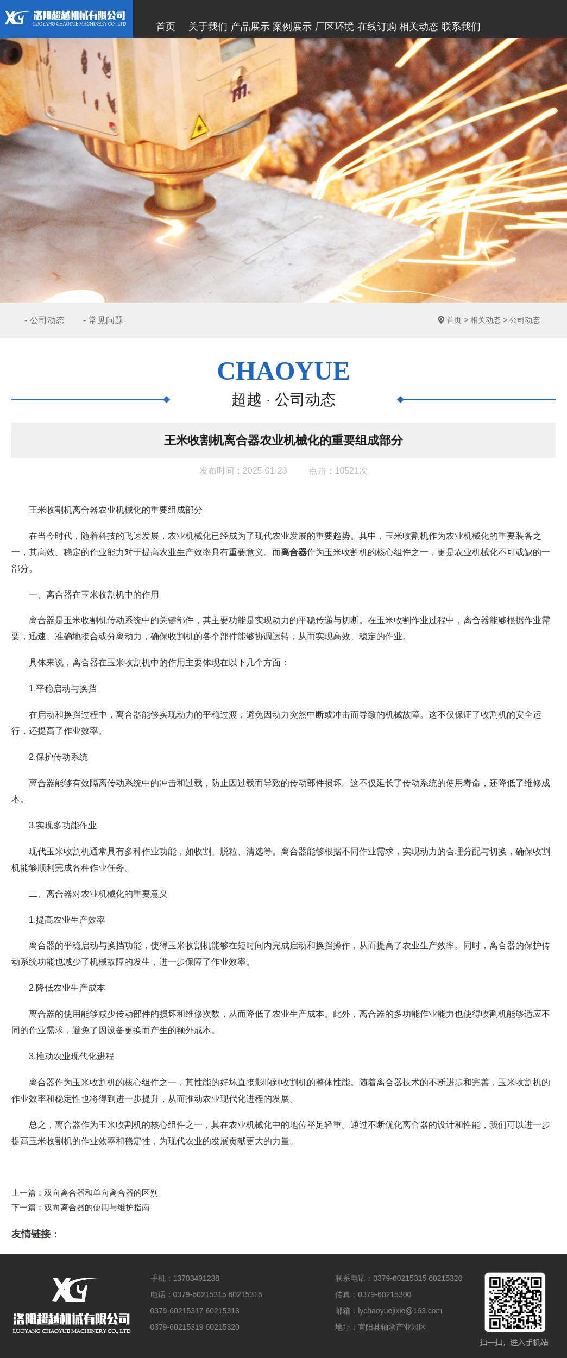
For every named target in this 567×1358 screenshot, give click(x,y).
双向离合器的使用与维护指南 (97, 1207)
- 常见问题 (103, 320)
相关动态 (485, 320)
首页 (454, 320)
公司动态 (524, 320)
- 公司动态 (44, 320)
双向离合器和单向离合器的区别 (101, 1192)
